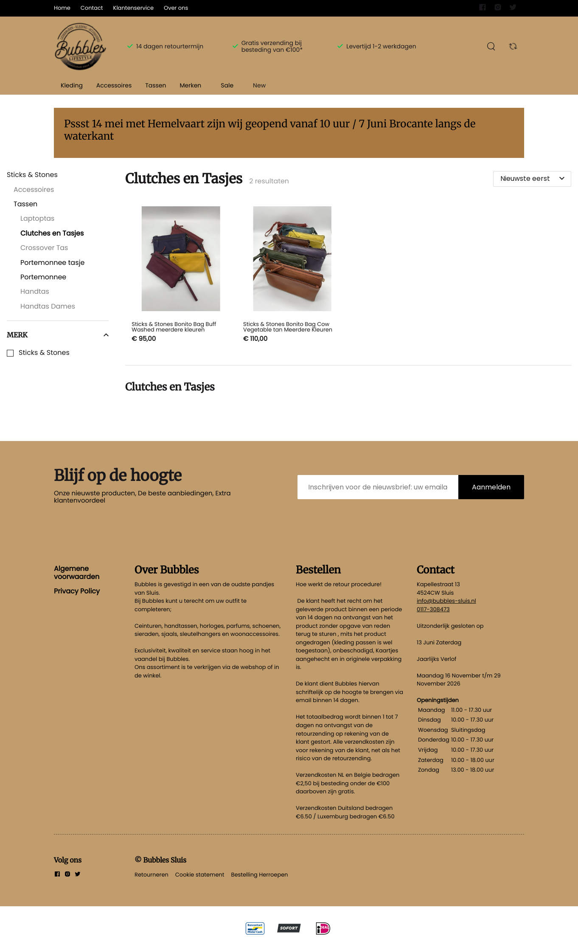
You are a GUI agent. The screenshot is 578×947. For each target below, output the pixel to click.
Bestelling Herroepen (259, 875)
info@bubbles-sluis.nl (446, 601)
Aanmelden (491, 487)
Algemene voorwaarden (76, 572)
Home (62, 8)
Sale (227, 85)
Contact (92, 8)
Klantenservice (133, 8)
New (259, 85)
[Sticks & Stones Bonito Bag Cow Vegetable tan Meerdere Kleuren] (292, 275)
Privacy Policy (77, 591)
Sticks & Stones (44, 353)
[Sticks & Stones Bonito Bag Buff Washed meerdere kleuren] (181, 275)
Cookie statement (199, 875)
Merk (58, 335)
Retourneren (151, 875)
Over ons (176, 8)
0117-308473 (433, 609)
